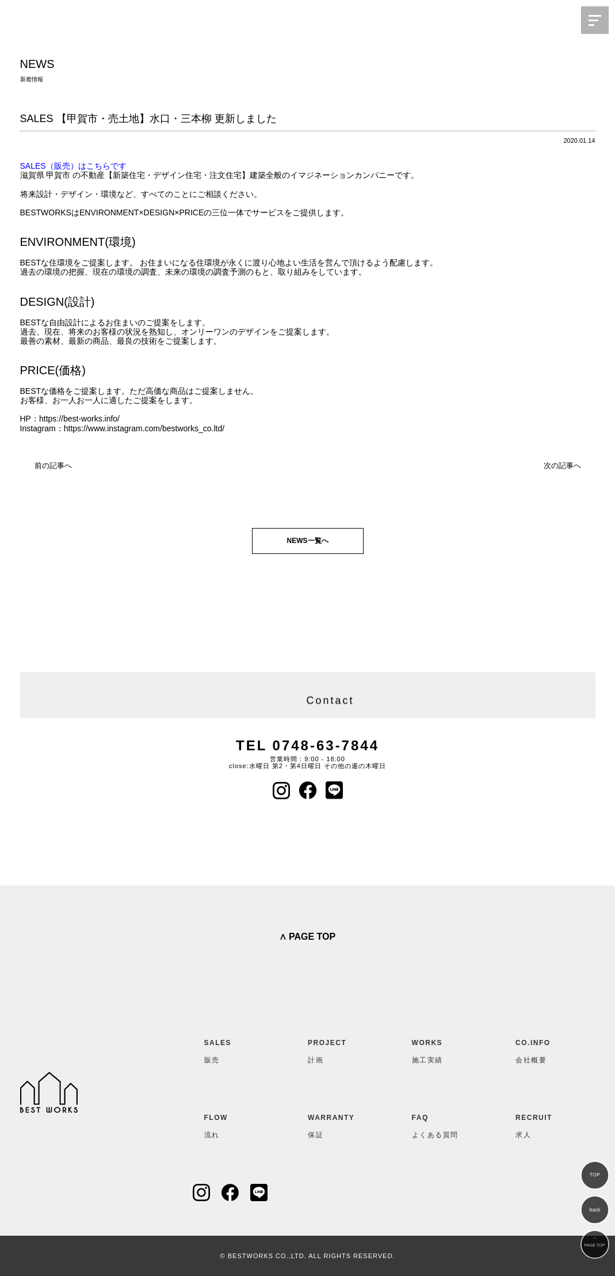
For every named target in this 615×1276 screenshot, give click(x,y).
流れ (232, 1124)
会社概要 (543, 1049)
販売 (232, 1049)
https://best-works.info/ (79, 418)
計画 (336, 1049)
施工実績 (440, 1049)
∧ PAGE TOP (307, 936)
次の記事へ (562, 465)
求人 (543, 1124)
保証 (336, 1124)
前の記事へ (53, 465)
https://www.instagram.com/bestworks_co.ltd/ (144, 428)
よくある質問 (440, 1124)
